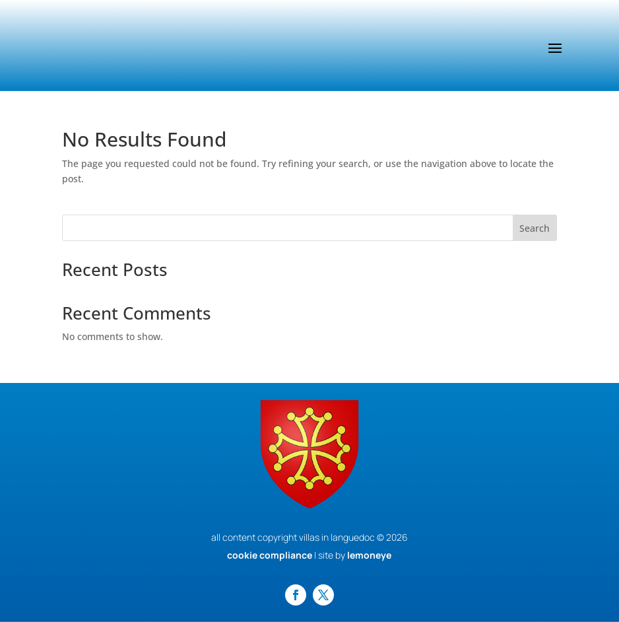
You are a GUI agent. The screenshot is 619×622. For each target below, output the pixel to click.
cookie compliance (269, 555)
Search (534, 228)
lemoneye (369, 555)
